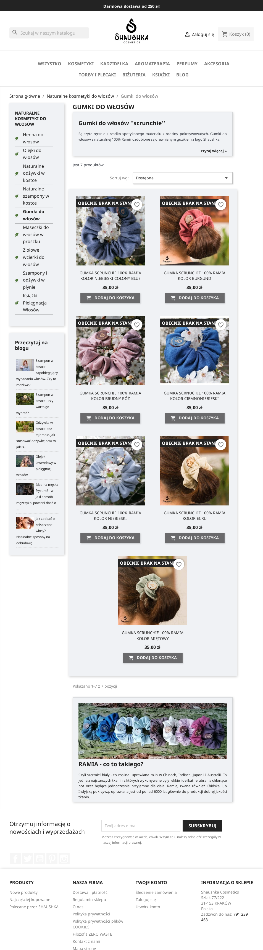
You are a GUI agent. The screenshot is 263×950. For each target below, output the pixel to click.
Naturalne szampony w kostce (36, 196)
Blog (182, 75)
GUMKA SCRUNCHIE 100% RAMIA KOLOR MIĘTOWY (152, 635)
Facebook (15, 858)
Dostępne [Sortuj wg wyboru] (182, 178)
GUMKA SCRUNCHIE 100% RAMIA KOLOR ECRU (194, 515)
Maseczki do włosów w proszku (36, 234)
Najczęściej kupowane (29, 899)
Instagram (64, 858)
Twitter (27, 858)
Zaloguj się (146, 899)
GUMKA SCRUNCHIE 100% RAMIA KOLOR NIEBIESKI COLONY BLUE (110, 275)
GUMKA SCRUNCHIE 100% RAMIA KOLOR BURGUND (194, 275)
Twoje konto (151, 882)
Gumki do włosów (33, 215)
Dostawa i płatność (90, 892)
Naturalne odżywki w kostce (34, 173)
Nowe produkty (23, 892)
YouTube (39, 858)
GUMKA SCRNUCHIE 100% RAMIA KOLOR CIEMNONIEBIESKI (194, 395)
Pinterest (51, 858)
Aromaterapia (152, 64)
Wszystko (49, 64)
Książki (161, 75)
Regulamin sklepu (89, 899)
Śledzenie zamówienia (156, 892)
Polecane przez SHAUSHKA (34, 906)
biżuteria (134, 75)
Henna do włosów (33, 138)
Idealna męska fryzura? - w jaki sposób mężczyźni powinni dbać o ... (37, 496)
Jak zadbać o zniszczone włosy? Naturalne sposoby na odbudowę (35, 530)
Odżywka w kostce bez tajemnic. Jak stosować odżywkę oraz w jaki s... (36, 434)
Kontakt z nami (86, 941)
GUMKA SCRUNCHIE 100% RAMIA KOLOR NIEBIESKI (110, 515)
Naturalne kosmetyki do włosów (30, 118)
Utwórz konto (148, 906)
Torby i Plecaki (97, 75)
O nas (78, 906)
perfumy (187, 64)
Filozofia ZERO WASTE (92, 934)
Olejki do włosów (32, 154)
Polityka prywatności (91, 914)
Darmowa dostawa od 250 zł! (131, 6)
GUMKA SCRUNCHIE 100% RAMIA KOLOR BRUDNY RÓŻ (110, 395)
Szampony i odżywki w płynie (35, 280)
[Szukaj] (49, 32)
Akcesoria (216, 64)
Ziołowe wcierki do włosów (33, 257)
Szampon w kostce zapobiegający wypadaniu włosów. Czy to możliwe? (37, 372)
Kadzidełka (114, 64)
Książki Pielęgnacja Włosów (35, 303)
